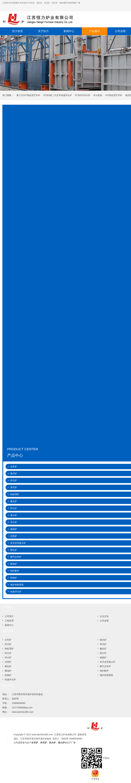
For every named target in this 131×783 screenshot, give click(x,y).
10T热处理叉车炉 (113, 95)
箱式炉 (101, 639)
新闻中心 (69, 31)
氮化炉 (101, 648)
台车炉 (6, 639)
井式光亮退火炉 (106, 662)
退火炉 (101, 653)
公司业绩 (103, 620)
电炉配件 (103, 670)
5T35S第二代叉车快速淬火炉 (57, 95)
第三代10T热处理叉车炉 (28, 95)
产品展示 (94, 31)
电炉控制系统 (105, 675)
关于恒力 (43, 31)
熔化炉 (6, 666)
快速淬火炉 (9, 679)
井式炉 (6, 644)
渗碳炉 (101, 657)
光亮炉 (6, 662)
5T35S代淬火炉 (82, 95)
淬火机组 (97, 95)
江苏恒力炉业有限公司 (57, 19)
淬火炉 (6, 657)
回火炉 (6, 653)
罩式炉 (101, 644)
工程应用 (8, 620)
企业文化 (103, 616)
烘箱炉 (6, 675)
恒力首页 (17, 31)
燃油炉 (6, 670)
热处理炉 (8, 648)
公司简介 (8, 616)
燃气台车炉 (104, 666)
